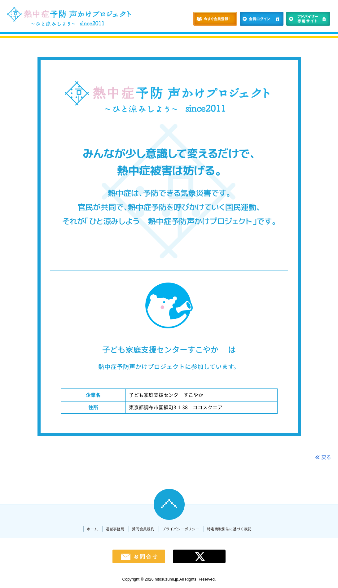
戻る (323, 457)
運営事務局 (115, 528)
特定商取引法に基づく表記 (229, 528)
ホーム (92, 528)
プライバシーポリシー (180, 528)
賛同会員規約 (143, 528)
